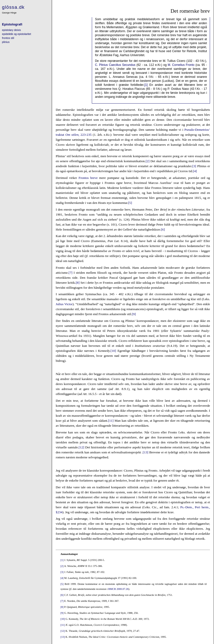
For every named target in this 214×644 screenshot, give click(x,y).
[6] (163, 229)
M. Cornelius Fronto (181, 65)
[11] (110, 420)
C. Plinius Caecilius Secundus (115, 65)
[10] (113, 351)
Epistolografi (12, 24)
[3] (194, 166)
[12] (81, 447)
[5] (130, 203)
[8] (78, 282)
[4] (195, 171)
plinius (5, 41)
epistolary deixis (11, 29)
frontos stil (8, 37)
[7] (70, 272)
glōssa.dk (13, 7)
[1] (146, 85)
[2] (148, 161)
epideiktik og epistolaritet (16, 33)
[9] (134, 314)
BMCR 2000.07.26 (118, 589)
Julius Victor (64, 304)
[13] (145, 452)
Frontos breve (88, 178)
